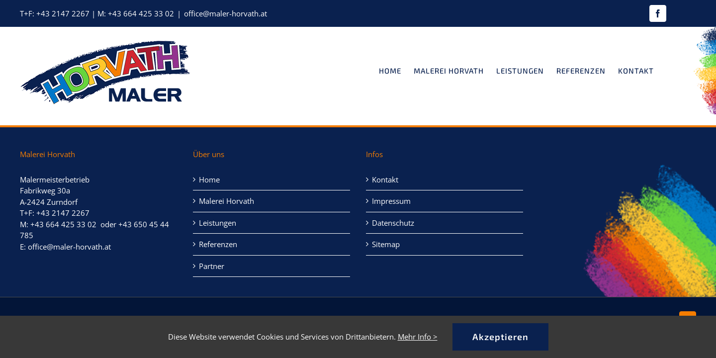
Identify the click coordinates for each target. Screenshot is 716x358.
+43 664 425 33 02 (141, 13)
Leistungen (217, 223)
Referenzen (218, 244)
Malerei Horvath (226, 201)
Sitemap (386, 244)
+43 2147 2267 (63, 13)
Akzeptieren (500, 336)
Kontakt (385, 179)
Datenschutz (393, 223)
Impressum (391, 201)
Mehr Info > (418, 337)
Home (209, 179)
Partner (211, 266)
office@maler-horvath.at (225, 13)
